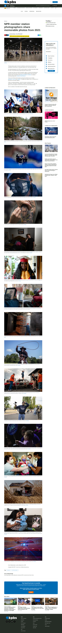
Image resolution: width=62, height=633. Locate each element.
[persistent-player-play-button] (5, 6)
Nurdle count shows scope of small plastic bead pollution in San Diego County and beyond (51, 160)
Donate (31, 592)
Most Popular (48, 143)
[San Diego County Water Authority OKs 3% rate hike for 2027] (37, 601)
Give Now (55, 2)
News (15, 8)
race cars (14, 79)
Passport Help (35, 626)
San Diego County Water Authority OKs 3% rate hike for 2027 (37, 608)
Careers (22, 621)
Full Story (31, 113)
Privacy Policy (23, 627)
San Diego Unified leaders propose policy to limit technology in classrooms (51, 170)
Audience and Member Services (37, 618)
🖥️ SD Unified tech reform (50, 26)
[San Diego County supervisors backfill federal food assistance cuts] (24, 601)
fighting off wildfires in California (25, 74)
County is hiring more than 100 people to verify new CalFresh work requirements (50, 105)
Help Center (34, 627)
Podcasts (41, 8)
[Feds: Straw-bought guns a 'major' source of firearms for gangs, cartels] (51, 601)
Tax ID (46, 624)
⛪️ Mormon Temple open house (51, 24)
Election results (8, 9)
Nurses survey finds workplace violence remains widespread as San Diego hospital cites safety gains (51, 165)
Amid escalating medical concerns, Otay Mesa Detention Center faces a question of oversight (9, 609)
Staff (21, 629)
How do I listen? (35, 624)
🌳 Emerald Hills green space (51, 22)
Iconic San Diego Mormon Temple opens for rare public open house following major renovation (51, 155)
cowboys (19, 79)
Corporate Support (47, 618)
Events (52, 8)
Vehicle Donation (47, 626)
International (31, 11)
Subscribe (51, 70)
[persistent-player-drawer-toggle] (55, 6)
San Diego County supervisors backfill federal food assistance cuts (24, 608)
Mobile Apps (22, 624)
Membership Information (48, 621)
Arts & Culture (29, 8)
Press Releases (23, 626)
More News (7, 596)
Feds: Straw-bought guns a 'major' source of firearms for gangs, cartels (51, 608)
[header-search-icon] (51, 2)
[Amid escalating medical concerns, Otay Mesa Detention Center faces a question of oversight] (10, 601)
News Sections (38, 11)
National (26, 11)
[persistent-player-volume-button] (8, 6)
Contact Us (34, 621)
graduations (10, 79)
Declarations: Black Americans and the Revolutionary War (50, 137)
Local (22, 11)
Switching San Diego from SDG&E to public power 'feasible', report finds (51, 175)
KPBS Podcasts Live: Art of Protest (50, 121)
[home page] (10, 2)
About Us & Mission (23, 618)
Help (56, 9)
